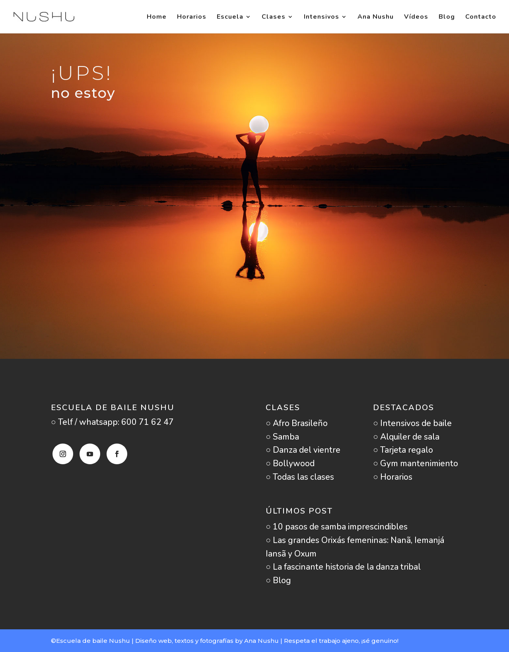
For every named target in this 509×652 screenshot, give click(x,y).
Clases (274, 17)
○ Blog (278, 580)
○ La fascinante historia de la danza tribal (343, 566)
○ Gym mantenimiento (415, 463)
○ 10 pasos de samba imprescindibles (337, 526)
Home (157, 17)
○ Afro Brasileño (297, 423)
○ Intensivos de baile (412, 423)
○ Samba (282, 436)
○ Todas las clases (300, 477)
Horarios (191, 17)
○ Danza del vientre (303, 449)
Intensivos (321, 17)
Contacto (480, 17)
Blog (447, 17)
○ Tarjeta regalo (403, 449)
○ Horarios (392, 477)
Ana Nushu (375, 17)
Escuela (230, 17)
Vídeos (416, 17)
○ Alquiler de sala (406, 436)
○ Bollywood (290, 463)
